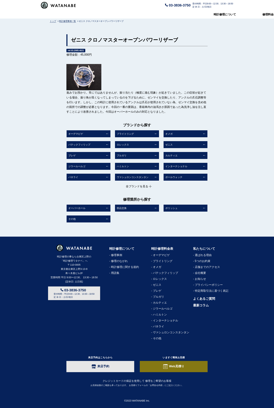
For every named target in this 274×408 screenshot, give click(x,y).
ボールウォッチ (173, 177)
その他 (72, 219)
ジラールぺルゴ (76, 166)
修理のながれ (119, 261)
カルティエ (171, 155)
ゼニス (169, 144)
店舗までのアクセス (207, 266)
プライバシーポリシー (209, 284)
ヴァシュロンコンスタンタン (133, 177)
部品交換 (122, 208)
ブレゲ (72, 155)
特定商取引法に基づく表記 (211, 290)
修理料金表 (97, 14)
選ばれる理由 (203, 255)
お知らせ (200, 278)
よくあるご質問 (140, 14)
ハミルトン (123, 166)
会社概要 (200, 272)
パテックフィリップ (79, 144)
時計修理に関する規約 (125, 266)
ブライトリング (125, 133)
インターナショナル (176, 166)
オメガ (169, 133)
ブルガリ (122, 155)
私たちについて (184, 14)
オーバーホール (76, 208)
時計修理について (52, 14)
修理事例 (116, 255)
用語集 (115, 272)
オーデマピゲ (75, 133)
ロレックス (123, 144)
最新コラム (226, 14)
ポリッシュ (171, 208)
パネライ (73, 177)
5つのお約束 (202, 261)
